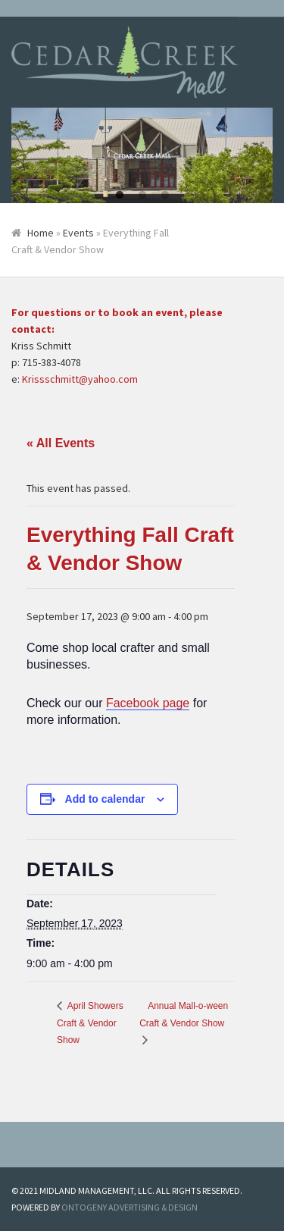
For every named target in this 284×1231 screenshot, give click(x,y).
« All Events (61, 443)
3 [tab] (165, 195)
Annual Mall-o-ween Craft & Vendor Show (183, 1015)
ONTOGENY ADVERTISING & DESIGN (129, 1207)
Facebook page (147, 703)
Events (78, 233)
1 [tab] (119, 195)
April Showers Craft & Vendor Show (90, 1023)
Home (40, 233)
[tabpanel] (142, 156)
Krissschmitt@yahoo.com (80, 379)
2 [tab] (142, 195)
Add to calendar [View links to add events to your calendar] (105, 799)
